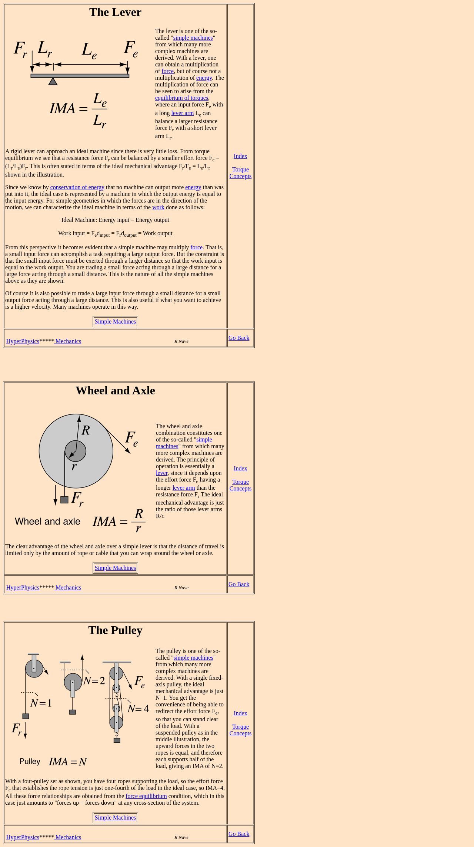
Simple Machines (115, 321)
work (158, 207)
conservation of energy (77, 187)
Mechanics (67, 341)
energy (204, 78)
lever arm (182, 113)
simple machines (193, 38)
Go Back (238, 338)
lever (161, 473)
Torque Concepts (241, 172)
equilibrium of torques (181, 98)
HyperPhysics (22, 341)
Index (240, 156)
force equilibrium (146, 796)
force (167, 71)
